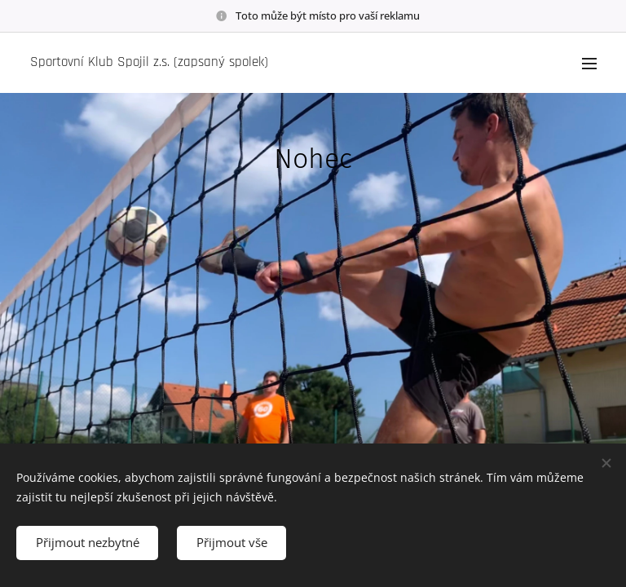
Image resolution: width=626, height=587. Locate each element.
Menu (589, 63)
